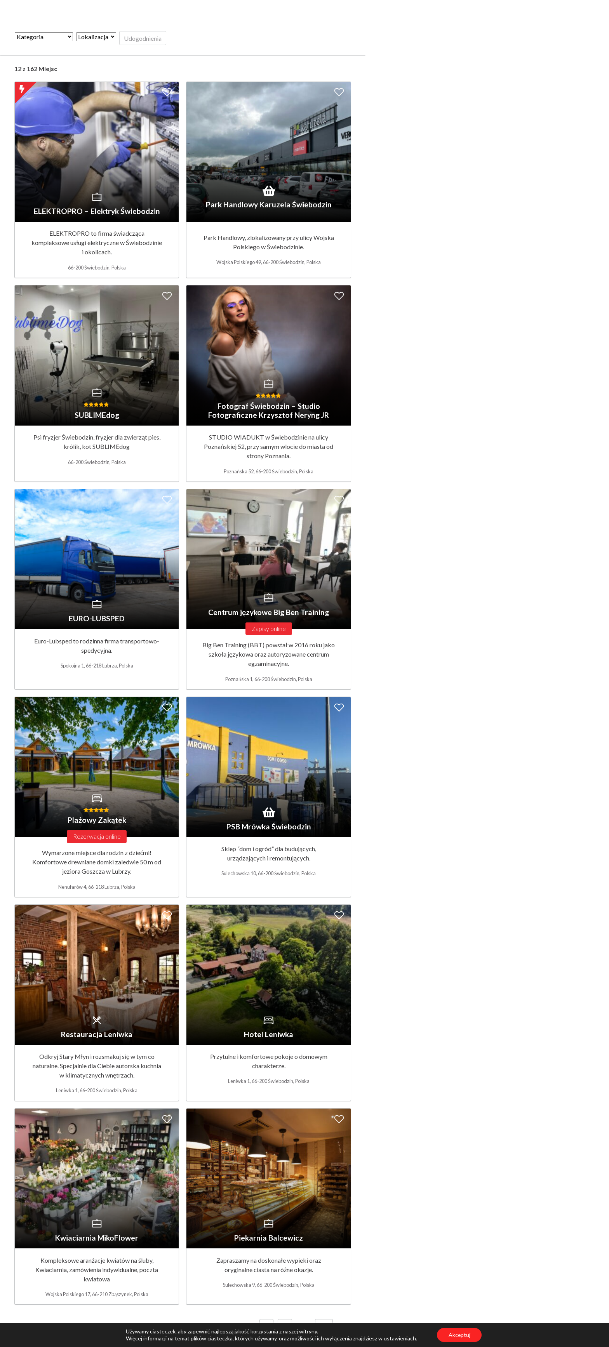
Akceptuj (459, 1334)
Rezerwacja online (97, 836)
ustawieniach (399, 1338)
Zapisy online (269, 628)
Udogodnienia (143, 38)
